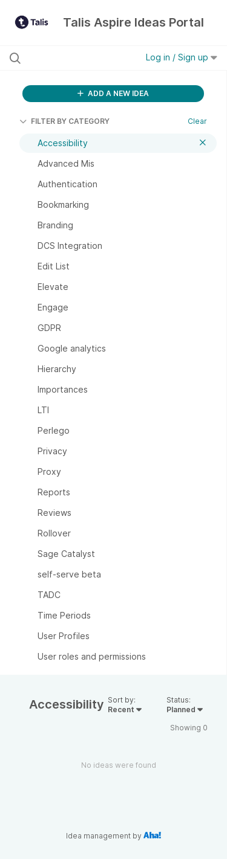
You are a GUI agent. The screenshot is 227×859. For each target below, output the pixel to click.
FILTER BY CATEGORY (64, 121)
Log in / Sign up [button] (181, 57)
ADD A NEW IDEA (113, 93)
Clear (197, 121)
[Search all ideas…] (72, 58)
